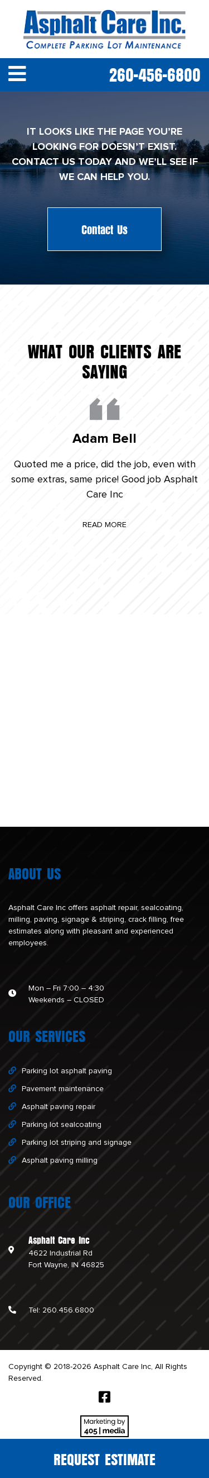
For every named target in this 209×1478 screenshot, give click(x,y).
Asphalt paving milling (60, 1160)
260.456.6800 (68, 1310)
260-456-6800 (155, 74)
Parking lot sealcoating (61, 1125)
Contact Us (104, 229)
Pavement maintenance (63, 1089)
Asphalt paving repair (58, 1107)
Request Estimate (104, 1458)
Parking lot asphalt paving (67, 1071)
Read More (104, 525)
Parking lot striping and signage (77, 1143)
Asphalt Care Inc (37, 908)
